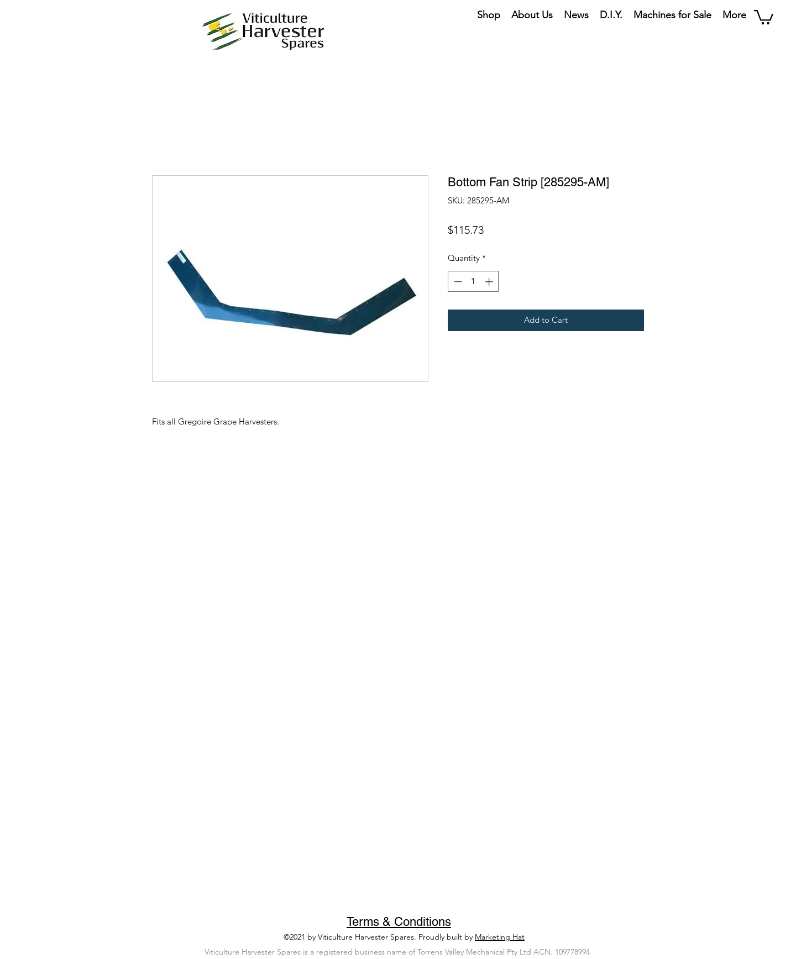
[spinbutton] (473, 281)
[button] (763, 16)
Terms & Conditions (399, 922)
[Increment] (490, 281)
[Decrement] (456, 281)
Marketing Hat (500, 937)
